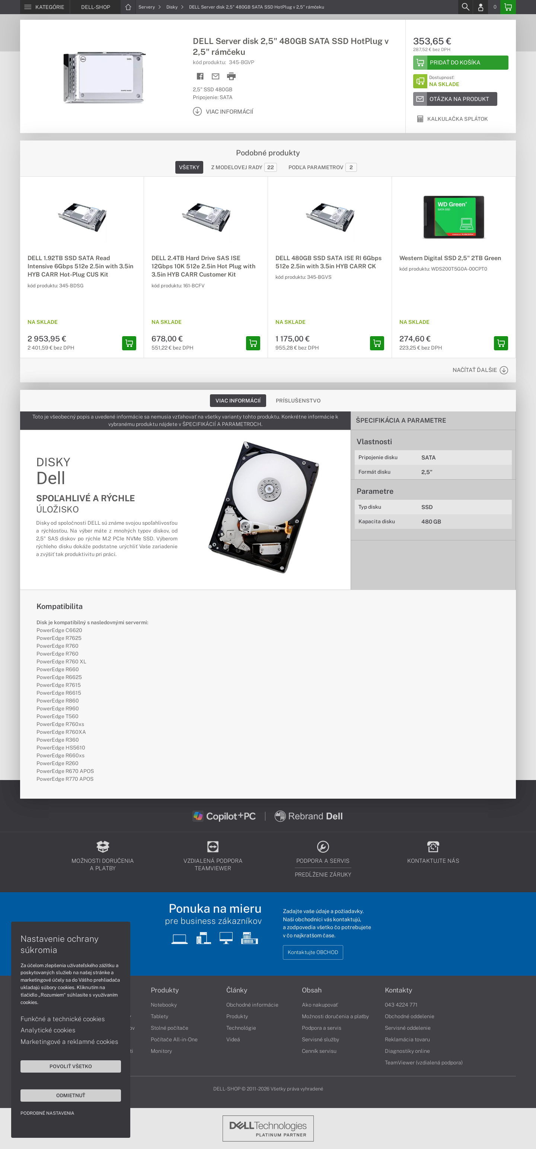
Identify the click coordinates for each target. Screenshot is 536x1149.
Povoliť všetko (71, 1066)
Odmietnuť (70, 1095)
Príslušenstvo (298, 401)
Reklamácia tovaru (407, 1039)
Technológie (241, 1028)
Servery (149, 7)
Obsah (312, 990)
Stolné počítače (169, 1028)
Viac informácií (238, 401)
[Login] (480, 7)
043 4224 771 (401, 1005)
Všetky (189, 167)
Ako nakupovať (320, 1005)
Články (237, 990)
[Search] (465, 7)
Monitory (161, 1051)
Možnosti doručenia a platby (335, 1016)
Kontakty (398, 990)
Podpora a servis (321, 1028)
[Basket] (508, 7)
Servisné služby (320, 1039)
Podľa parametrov (322, 167)
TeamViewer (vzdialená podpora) (424, 1063)
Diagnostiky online (407, 1051)
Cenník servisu (319, 1051)
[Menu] (45, 7)
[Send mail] (215, 76)
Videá (233, 1039)
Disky (175, 7)
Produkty (165, 990)
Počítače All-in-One (174, 1039)
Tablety (159, 1016)
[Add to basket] (460, 63)
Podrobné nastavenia (47, 1113)
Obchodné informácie (252, 1005)
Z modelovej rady (244, 167)
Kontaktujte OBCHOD (313, 952)
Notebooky (164, 1005)
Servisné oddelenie (408, 1028)
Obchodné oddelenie (409, 1016)
